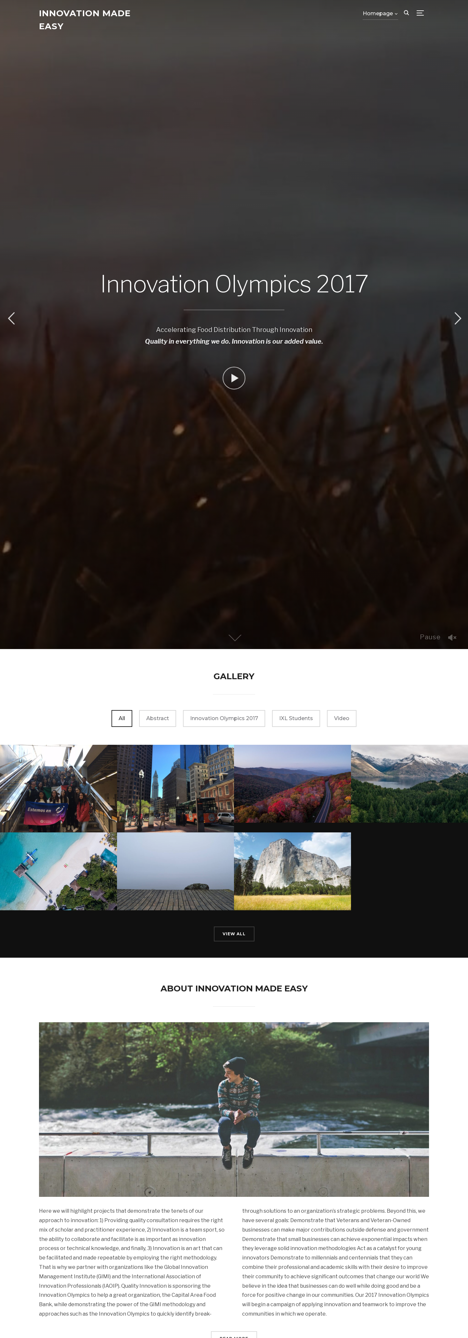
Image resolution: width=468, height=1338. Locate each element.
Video (341, 718)
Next (456, 318)
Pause (430, 637)
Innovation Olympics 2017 (224, 718)
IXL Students (296, 718)
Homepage (378, 13)
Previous (11, 318)
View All (234, 933)
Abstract (157, 718)
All (122, 718)
